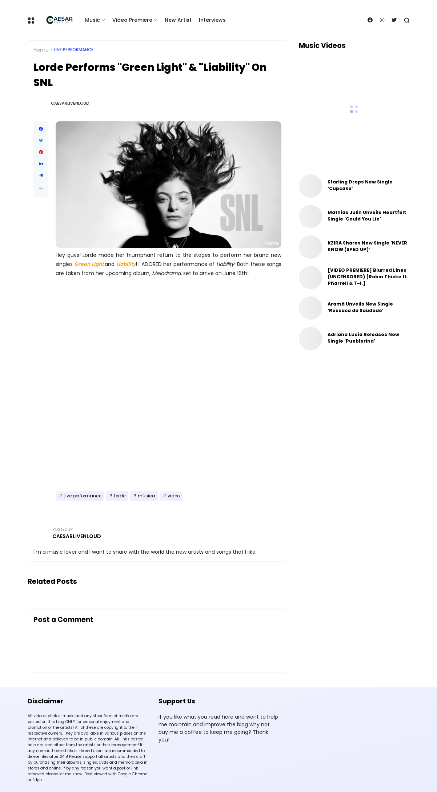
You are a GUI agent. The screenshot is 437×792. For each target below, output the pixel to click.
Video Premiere (132, 20)
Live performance (73, 50)
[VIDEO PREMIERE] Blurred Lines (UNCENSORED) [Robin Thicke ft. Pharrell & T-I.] (368, 276)
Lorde (119, 496)
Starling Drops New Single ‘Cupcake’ (360, 185)
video (174, 496)
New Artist (178, 20)
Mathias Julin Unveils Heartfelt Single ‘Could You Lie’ (367, 215)
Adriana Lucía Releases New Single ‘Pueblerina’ (363, 337)
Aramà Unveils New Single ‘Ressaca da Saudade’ (360, 307)
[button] (41, 188)
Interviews (212, 20)
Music (92, 20)
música (146, 496)
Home (41, 49)
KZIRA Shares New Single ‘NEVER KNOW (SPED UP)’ (367, 246)
